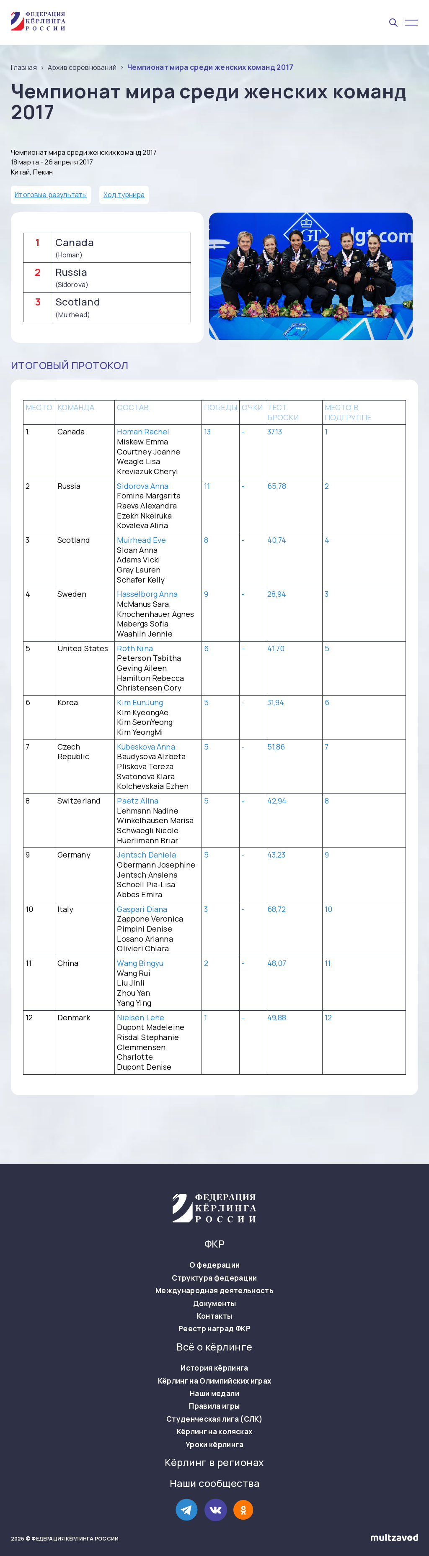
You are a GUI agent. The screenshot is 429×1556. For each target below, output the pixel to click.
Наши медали (214, 1393)
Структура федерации (214, 1278)
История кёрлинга (214, 1368)
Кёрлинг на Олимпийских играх (214, 1381)
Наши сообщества (214, 1483)
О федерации (214, 1265)
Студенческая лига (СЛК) (214, 1419)
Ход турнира (124, 194)
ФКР (214, 1244)
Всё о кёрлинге (214, 1347)
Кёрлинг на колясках (214, 1431)
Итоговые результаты (51, 194)
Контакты (215, 1316)
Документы (214, 1303)
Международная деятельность (214, 1290)
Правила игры (214, 1406)
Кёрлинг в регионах (214, 1462)
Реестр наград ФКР (214, 1329)
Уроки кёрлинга (214, 1444)
